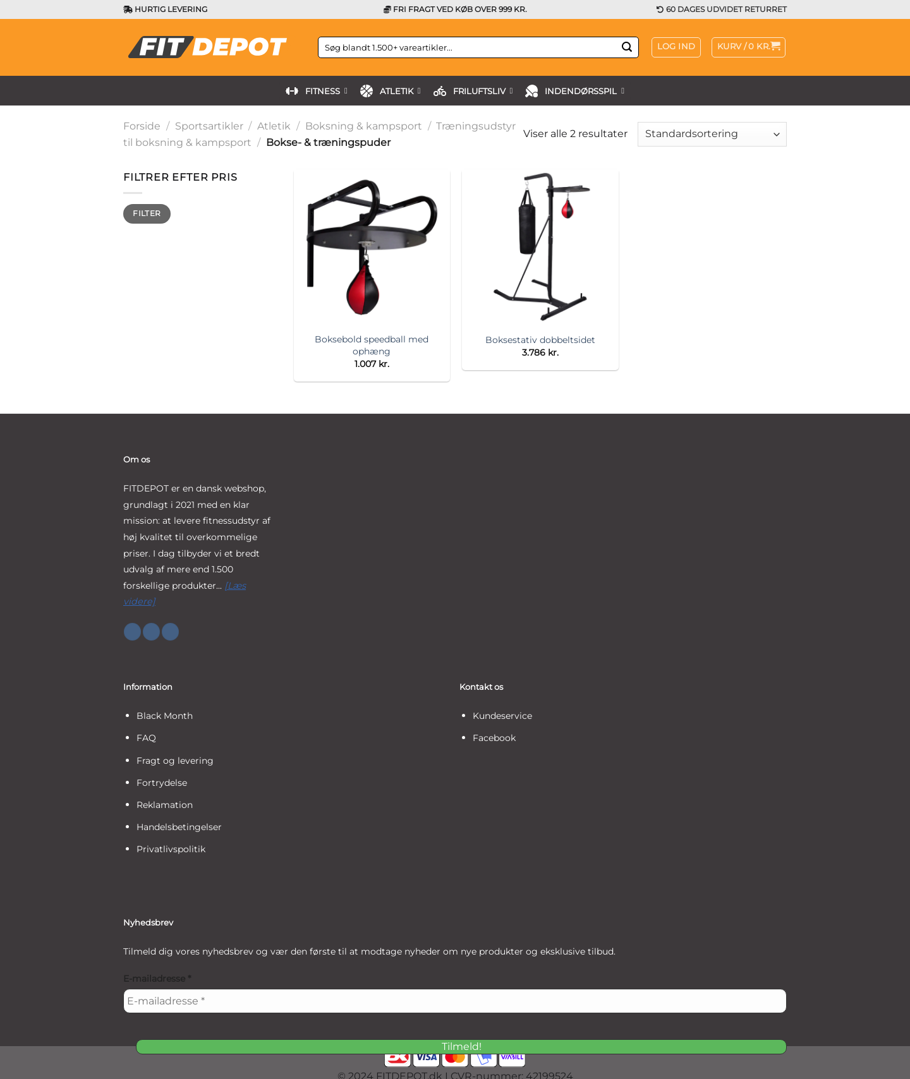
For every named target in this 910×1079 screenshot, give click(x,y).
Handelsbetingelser (179, 827)
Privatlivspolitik (170, 849)
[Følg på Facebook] (132, 632)
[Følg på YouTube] (170, 632)
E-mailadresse (157, 978)
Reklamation (164, 805)
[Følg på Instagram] (151, 632)
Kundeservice (502, 715)
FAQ (146, 738)
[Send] (627, 47)
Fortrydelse (161, 782)
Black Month (164, 715)
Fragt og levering (175, 760)
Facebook (494, 738)
